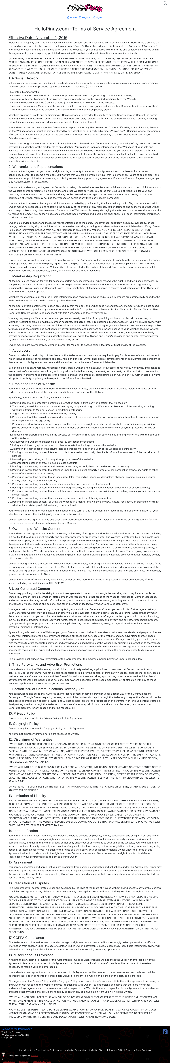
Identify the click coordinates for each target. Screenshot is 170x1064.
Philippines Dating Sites (29, 1050)
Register (85, 17)
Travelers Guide (116, 1050)
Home (72, 17)
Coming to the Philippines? (16, 1029)
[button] (165, 3)
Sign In (98, 17)
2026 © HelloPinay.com (42, 1062)
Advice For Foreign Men (75, 1050)
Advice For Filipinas (97, 1050)
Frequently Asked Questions (138, 1050)
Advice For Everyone (52, 1050)
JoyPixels (34, 1056)
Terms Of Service (9, 1062)
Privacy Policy (24, 1062)
